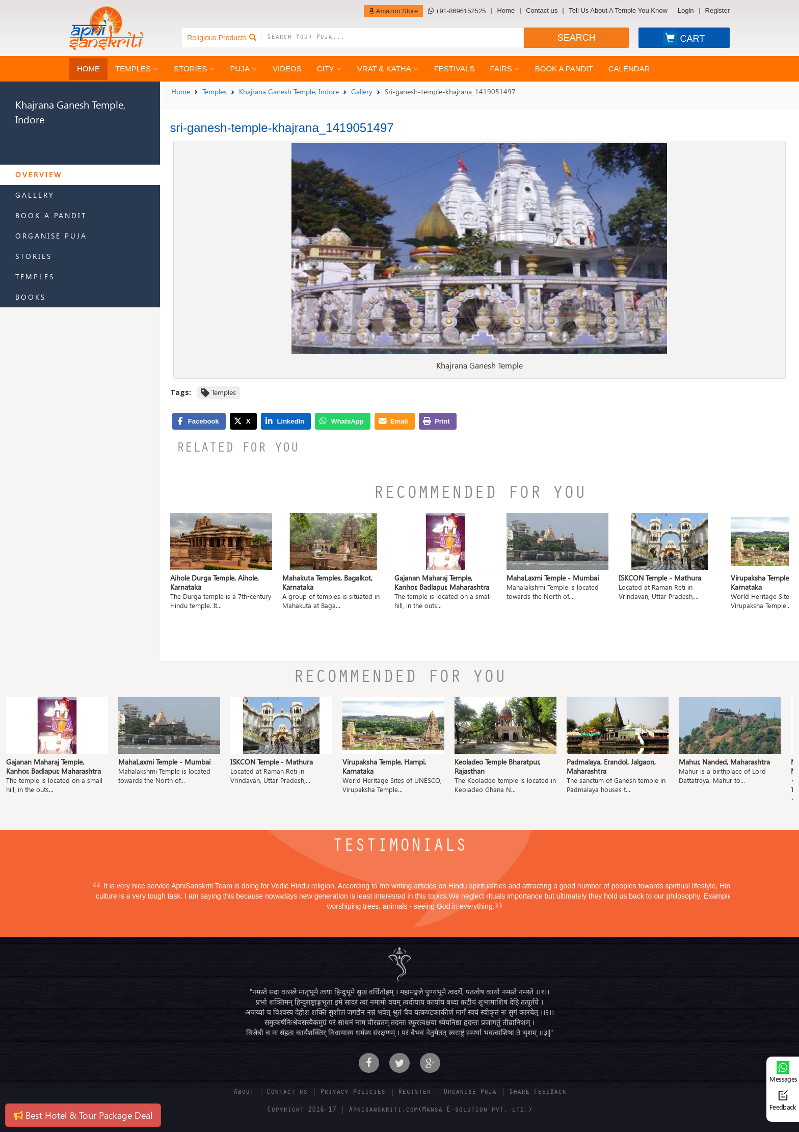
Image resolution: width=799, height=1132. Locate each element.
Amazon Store (393, 11)
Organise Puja (51, 236)
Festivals (454, 68)
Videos (287, 68)
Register (717, 11)
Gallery (35, 195)
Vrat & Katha (388, 68)
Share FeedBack (537, 1092)
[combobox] (395, 38)
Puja (243, 68)
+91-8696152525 (457, 11)
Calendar (629, 68)
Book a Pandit (564, 68)
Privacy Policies (352, 1092)
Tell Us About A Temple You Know (618, 11)
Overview (38, 174)
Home (506, 11)
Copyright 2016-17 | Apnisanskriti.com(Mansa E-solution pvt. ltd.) (399, 1110)
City (329, 68)
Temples (136, 68)
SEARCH (576, 38)
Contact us (541, 11)
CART (684, 38)
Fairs (504, 68)
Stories (194, 68)
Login (686, 11)
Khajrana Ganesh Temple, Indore (289, 91)
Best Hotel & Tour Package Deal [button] (83, 1115)
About (243, 1092)
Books (30, 297)
